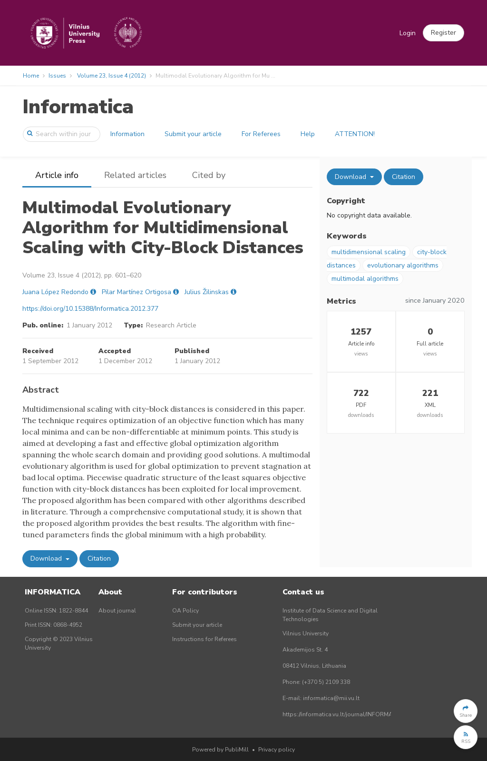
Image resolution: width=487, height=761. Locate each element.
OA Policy (185, 610)
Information (127, 133)
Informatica (78, 106)
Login (407, 33)
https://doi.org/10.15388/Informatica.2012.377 (90, 308)
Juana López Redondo (55, 291)
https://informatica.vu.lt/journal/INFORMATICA (343, 714)
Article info (56, 175)
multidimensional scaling (368, 252)
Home (31, 75)
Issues (57, 75)
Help (308, 133)
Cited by (208, 175)
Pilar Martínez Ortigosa (136, 291)
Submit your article (193, 133)
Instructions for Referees (204, 639)
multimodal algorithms (365, 278)
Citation (99, 558)
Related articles (135, 175)
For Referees (261, 133)
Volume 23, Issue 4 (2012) (111, 75)
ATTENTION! (355, 133)
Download (47, 558)
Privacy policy (276, 749)
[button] (443, 32)
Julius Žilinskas (207, 291)
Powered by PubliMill (220, 749)
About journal (117, 610)
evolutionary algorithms (402, 265)
